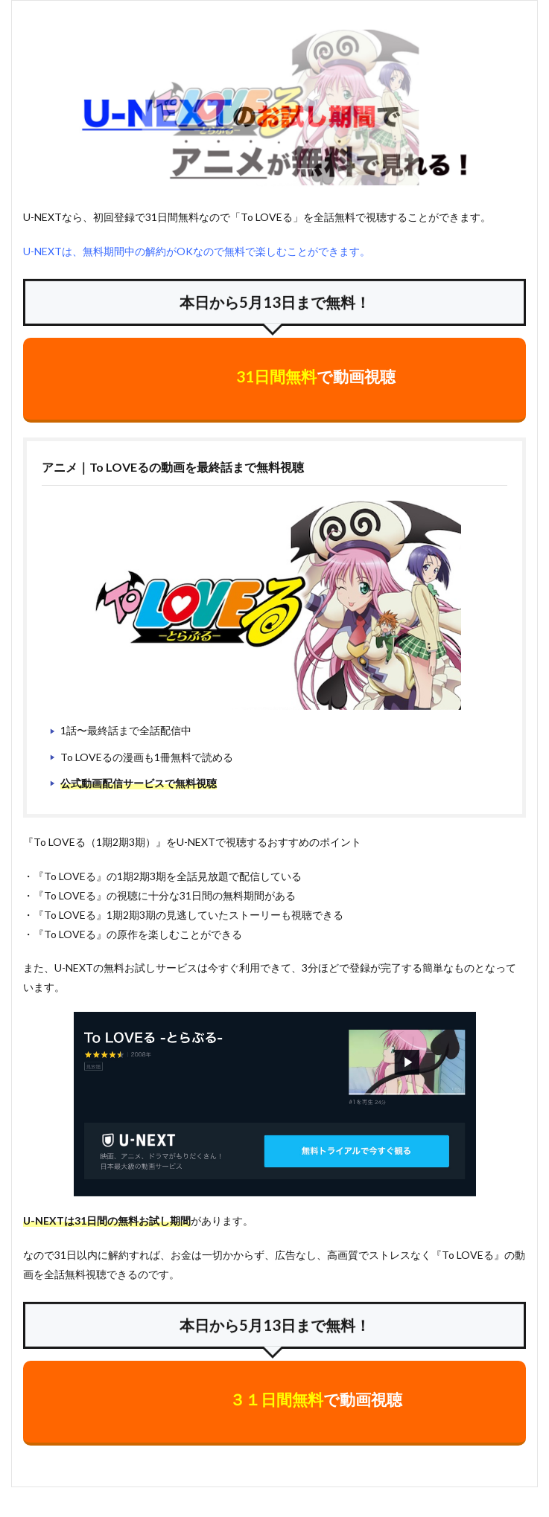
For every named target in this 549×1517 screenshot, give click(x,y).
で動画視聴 (316, 376)
